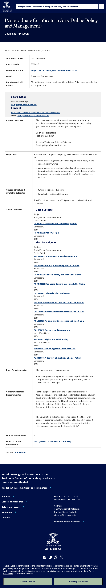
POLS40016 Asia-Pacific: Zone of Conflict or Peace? (59, 302)
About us (6, 496)
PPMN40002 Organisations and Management (55, 223)
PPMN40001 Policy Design (46, 232)
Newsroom (7, 512)
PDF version (20, 452)
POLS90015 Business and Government (52, 330)
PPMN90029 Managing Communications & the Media (59, 283)
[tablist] (60, 6)
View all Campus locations (67, 521)
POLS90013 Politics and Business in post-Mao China (59, 320)
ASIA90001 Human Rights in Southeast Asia (54, 348)
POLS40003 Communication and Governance (55, 256)
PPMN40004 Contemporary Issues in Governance (57, 274)
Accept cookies (27, 581)
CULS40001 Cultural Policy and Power (52, 293)
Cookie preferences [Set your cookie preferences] (78, 581)
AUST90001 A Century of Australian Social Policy (57, 357)
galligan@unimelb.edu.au (23, 104)
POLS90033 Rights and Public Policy (51, 339)
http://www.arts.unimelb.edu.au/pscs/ (52, 441)
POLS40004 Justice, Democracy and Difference (57, 265)
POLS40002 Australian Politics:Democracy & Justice (59, 311)
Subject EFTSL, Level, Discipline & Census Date (54, 70)
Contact (6, 517)
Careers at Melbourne (12, 501)
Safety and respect (11, 506)
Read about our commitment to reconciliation (24, 487)
